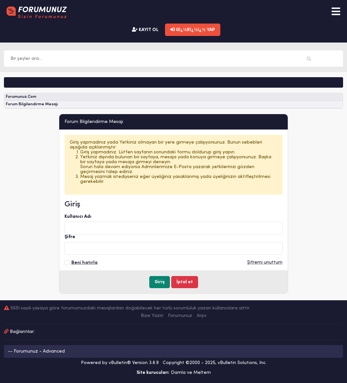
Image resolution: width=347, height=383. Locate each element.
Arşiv (202, 315)
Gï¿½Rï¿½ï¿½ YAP (192, 29)
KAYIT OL (145, 29)
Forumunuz (180, 315)
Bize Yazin (152, 315)
